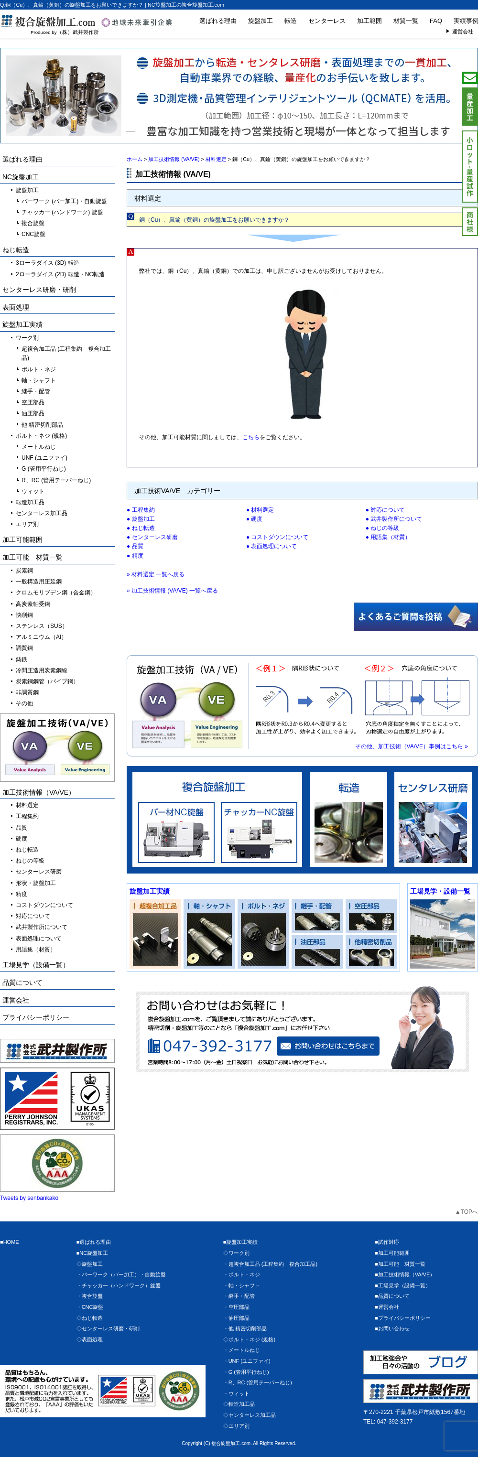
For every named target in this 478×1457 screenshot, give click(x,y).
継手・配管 (36, 391)
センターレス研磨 (155, 537)
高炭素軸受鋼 (33, 604)
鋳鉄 (21, 659)
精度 (137, 555)
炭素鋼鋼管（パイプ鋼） (47, 681)
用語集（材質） (390, 537)
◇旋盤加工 (89, 1264)
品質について (22, 982)
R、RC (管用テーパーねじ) (56, 480)
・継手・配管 (239, 1296)
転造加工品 (30, 502)
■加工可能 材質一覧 (400, 1264)
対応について (387, 510)
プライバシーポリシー (35, 1017)
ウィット (33, 491)
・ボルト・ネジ (241, 1274)
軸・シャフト (39, 380)
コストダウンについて (279, 537)
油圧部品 (33, 413)
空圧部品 (33, 402)
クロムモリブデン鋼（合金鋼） (56, 592)
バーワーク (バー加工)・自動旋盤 (64, 201)
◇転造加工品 (239, 1404)
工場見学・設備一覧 (440, 891)
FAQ (436, 20)
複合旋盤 (33, 223)
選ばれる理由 (218, 20)
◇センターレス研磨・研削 (108, 1328)
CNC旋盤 (33, 234)
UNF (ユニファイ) (44, 457)
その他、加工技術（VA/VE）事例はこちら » (411, 746)
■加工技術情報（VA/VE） (405, 1274)
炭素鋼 (24, 570)
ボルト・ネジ (39, 369)
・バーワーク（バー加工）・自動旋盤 (121, 1274)
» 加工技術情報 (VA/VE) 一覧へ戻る (172, 590)
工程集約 (143, 510)
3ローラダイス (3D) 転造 (47, 262)
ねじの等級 (384, 528)
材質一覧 (405, 20)
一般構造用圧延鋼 (39, 581)
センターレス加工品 (41, 513)
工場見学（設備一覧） (35, 965)
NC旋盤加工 (20, 177)
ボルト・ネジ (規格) (41, 435)
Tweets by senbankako (29, 1198)
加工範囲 (369, 20)
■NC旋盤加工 (92, 1253)
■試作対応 (387, 1242)
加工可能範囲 (22, 539)
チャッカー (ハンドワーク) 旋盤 (62, 212)
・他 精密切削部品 (245, 1328)
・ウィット (236, 1393)
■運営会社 (387, 1307)
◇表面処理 (89, 1339)
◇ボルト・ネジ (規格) (249, 1339)
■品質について (392, 1296)
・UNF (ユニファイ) (247, 1361)
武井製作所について (396, 519)
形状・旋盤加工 (36, 883)
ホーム (134, 159)
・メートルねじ (241, 1350)
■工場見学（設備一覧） (403, 1285)
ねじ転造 (143, 528)
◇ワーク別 (236, 1253)
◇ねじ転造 (89, 1318)
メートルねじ (39, 446)
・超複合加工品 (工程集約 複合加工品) (270, 1264)
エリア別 (27, 524)
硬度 (256, 519)
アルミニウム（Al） (41, 637)
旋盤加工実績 (150, 891)
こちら (251, 437)
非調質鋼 (27, 692)
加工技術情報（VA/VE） (38, 792)
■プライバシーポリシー (403, 1318)
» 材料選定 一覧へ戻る (156, 574)
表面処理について (274, 546)
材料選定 (262, 510)
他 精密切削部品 (42, 424)
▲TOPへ (466, 1212)
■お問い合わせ (392, 1328)
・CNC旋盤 (90, 1307)
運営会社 (15, 1000)
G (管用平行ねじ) (44, 468)
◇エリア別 (236, 1426)
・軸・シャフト (241, 1285)
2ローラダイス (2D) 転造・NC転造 (60, 274)
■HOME (9, 1242)
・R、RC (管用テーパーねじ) (257, 1382)
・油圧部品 (236, 1318)
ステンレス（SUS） (42, 626)
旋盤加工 (260, 20)
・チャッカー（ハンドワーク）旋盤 (118, 1285)
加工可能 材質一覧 (32, 557)
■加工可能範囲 (392, 1253)
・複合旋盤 (89, 1296)
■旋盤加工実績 (240, 1242)
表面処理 (15, 307)
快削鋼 (24, 615)
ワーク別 (27, 338)
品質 (137, 546)
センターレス (327, 20)
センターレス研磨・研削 (39, 289)
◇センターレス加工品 (249, 1415)
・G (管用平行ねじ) (246, 1372)
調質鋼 (24, 648)
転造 (290, 20)
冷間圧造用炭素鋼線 (41, 670)
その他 (24, 703)
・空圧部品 (236, 1307)
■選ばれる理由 (93, 1242)
